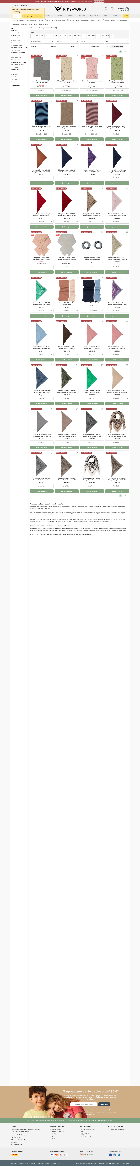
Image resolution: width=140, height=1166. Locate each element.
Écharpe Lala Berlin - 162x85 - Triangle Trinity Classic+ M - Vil (42, 479)
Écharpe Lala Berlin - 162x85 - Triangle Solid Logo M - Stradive (66, 435)
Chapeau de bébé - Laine (18, 42)
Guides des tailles (57, 1139)
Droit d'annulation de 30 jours (55, 20)
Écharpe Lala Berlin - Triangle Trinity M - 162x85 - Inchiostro (117, 171)
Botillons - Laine (15, 35)
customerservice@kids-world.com (30, 1129)
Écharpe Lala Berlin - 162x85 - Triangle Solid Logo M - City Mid (41, 435)
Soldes (126, 16)
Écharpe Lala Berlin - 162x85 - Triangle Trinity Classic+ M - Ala (92, 479)
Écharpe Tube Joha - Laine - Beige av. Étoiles (67, 81)
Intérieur (116, 16)
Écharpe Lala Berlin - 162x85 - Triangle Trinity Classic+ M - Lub (92, 435)
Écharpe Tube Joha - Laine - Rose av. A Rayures (92, 127)
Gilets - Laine (14, 67)
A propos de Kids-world (88, 1129)
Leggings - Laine (15, 69)
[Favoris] (51, 56)
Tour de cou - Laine (16, 81)
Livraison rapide (73, 20)
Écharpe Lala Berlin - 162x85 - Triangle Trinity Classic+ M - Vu (92, 214)
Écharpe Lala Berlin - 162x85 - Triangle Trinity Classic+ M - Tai (67, 479)
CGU (77, 1163)
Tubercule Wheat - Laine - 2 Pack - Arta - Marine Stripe (42, 81)
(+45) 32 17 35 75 (23, 1131)
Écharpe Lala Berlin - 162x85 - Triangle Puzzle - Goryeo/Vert (42, 303)
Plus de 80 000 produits (34, 20)
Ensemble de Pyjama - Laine (18, 62)
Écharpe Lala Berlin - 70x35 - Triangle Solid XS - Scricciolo (66, 347)
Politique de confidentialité (88, 1163)
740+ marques (18, 20)
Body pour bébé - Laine (17, 33)
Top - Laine (14, 79)
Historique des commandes (60, 1135)
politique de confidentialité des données (99, 1120)
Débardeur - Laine (16, 57)
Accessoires (82, 16)
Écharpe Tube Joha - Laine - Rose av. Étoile (92, 81)
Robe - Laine (14, 74)
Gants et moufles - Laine (17, 64)
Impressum (101, 1163)
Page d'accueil (15, 24)
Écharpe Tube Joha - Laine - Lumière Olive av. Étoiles (117, 81)
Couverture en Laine (16, 55)
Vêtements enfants (26, 24)
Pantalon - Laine (15, 72)
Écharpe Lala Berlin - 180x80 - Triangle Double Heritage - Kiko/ (117, 303)
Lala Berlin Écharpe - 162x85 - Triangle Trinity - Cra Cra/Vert (92, 391)
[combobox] (42, 90)
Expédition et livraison (58, 1131)
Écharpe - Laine (43, 24)
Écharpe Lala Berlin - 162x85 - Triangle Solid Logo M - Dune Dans (117, 391)
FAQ (82, 1135)
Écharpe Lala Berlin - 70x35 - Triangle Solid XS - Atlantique (41, 347)
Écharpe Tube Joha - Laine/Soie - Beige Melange (66, 127)
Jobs (82, 1131)
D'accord (17, 16)
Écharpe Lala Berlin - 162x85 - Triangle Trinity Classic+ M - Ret (67, 214)
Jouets (106, 16)
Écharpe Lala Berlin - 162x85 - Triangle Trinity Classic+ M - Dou (117, 435)
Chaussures (59, 16)
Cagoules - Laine (15, 38)
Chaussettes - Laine (16, 45)
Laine (35, 24)
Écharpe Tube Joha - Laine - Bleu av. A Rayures (41, 127)
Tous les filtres (117, 46)
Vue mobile (126, 1163)
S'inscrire (104, 1104)
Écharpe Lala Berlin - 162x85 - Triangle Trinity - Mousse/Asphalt (67, 391)
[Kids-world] (70, 9)
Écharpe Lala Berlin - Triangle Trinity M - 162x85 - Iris (92, 171)
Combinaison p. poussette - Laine (19, 52)
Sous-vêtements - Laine (17, 77)
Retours (54, 1133)
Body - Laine (14, 30)
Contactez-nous (56, 1129)
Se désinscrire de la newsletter (90, 1137)
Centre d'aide (56, 1137)
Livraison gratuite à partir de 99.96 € (115, 20)
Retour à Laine (15, 85)
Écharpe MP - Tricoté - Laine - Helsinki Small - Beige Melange (67, 258)
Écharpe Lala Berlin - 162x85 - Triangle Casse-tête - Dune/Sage (117, 258)
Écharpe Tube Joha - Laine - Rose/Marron (67, 303)
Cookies (119, 1163)
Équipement (95, 16)
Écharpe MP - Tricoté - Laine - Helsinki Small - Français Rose (41, 258)
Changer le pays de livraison (33, 16)
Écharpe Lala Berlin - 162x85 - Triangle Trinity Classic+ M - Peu (117, 214)
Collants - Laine (15, 50)
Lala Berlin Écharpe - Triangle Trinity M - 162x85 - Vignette (41, 214)
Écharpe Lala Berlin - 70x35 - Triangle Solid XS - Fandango (92, 347)
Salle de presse (85, 1133)
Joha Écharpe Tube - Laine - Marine (92, 303)
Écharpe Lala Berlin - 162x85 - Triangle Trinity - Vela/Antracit (42, 391)
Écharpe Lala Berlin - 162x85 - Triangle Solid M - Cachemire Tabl (117, 127)
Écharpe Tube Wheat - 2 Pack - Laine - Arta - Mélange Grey (92, 258)
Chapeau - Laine (15, 40)
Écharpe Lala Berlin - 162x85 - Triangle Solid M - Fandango (117, 347)
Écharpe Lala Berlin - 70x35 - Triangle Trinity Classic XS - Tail (117, 479)
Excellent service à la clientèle (90, 20)
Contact (14, 1126)
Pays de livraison (110, 1163)
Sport (71, 16)
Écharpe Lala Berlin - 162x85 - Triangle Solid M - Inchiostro (67, 171)
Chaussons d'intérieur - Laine (19, 47)
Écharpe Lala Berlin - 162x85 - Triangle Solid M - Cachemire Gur (41, 171)
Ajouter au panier (41, 95)
